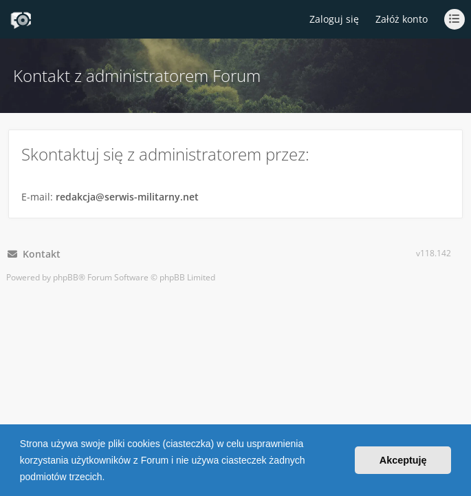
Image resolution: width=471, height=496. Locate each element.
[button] (109, 478)
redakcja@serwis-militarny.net (127, 196)
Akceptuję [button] (403, 460)
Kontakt (34, 253)
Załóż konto (401, 18)
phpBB (65, 277)
